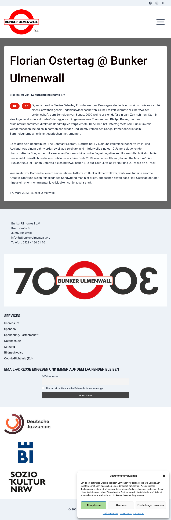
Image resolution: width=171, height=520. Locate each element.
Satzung (9, 346)
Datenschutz (126, 513)
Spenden (10, 329)
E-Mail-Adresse (50, 376)
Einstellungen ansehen (150, 505)
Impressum (138, 513)
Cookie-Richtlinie (110, 513)
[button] (164, 476)
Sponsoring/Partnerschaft (21, 335)
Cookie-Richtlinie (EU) (18, 358)
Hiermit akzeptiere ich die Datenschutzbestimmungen (73, 388)
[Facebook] (150, 3)
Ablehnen (120, 505)
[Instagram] (157, 3)
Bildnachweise (13, 352)
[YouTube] (164, 3)
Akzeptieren (94, 505)
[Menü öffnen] (160, 22)
